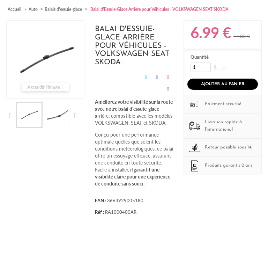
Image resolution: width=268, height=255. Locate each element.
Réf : (99, 212)
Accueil (14, 9)
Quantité (200, 57)
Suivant (74, 115)
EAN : (100, 200)
